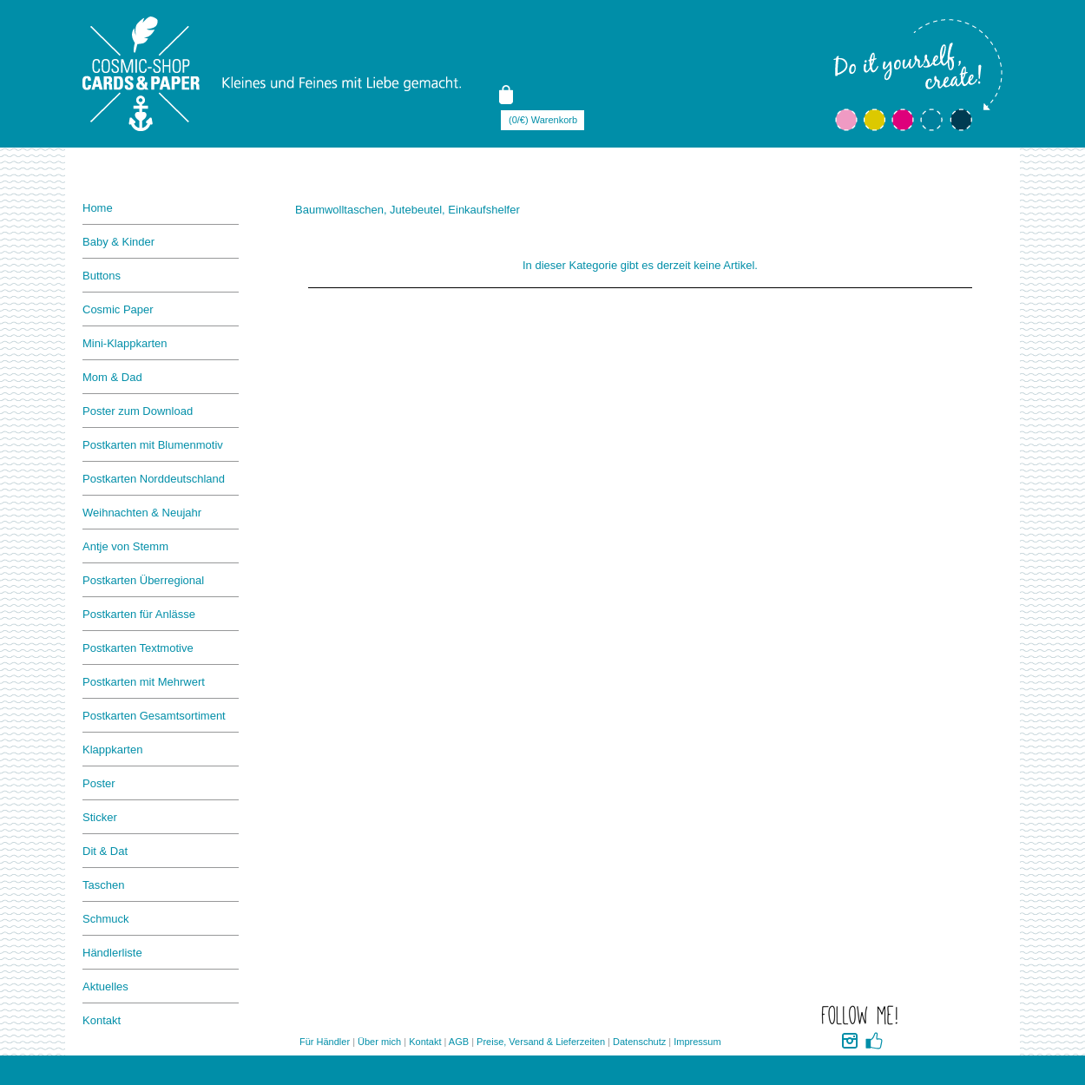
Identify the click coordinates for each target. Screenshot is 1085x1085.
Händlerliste (112, 952)
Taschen (103, 884)
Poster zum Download (137, 411)
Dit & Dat (105, 851)
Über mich (379, 1041)
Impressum (697, 1041)
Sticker (99, 817)
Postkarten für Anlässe (138, 614)
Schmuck (105, 918)
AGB (459, 1041)
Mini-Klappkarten (125, 343)
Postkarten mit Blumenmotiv (152, 444)
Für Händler (324, 1041)
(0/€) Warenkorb (543, 120)
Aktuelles (105, 986)
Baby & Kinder (118, 241)
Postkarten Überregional (143, 580)
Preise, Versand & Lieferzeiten (541, 1041)
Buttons (101, 275)
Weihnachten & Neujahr (141, 512)
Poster (98, 783)
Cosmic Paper (118, 309)
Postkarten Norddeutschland (153, 478)
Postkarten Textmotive (138, 647)
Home (97, 207)
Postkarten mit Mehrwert (143, 681)
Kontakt (101, 1020)
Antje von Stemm (125, 546)
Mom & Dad (112, 377)
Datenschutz (639, 1041)
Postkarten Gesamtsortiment (154, 715)
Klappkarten (112, 749)
